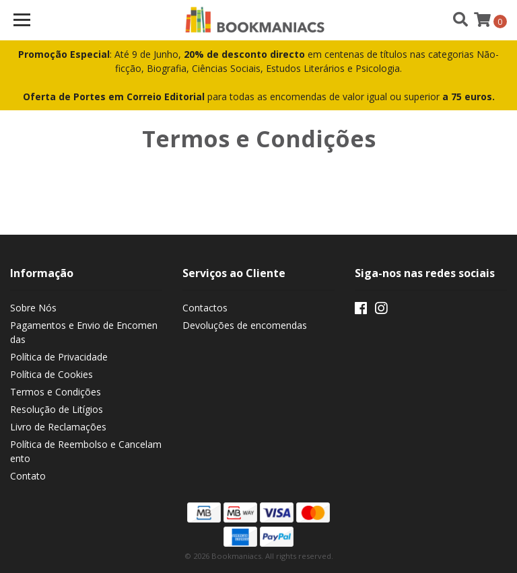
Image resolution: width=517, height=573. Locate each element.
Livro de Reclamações (58, 426)
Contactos (205, 307)
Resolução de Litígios (56, 409)
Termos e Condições (55, 391)
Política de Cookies (51, 374)
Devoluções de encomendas (244, 325)
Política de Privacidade (59, 356)
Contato (28, 475)
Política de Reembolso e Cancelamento (86, 451)
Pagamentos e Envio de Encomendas (84, 332)
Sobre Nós (33, 307)
